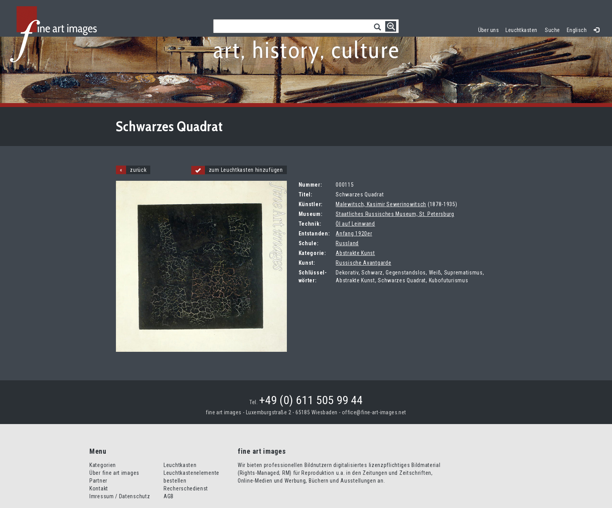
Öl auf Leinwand (355, 224)
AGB (169, 496)
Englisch (577, 30)
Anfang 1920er (354, 233)
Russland (347, 243)
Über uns (488, 30)
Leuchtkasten (523, 29)
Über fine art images (114, 473)
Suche (552, 30)
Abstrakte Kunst (355, 253)
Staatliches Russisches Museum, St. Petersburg (395, 214)
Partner (98, 481)
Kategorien (102, 465)
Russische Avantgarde (363, 263)
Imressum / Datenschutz (119, 496)
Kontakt (98, 488)
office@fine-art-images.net (374, 412)
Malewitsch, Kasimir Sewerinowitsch (381, 204)
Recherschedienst (186, 488)
